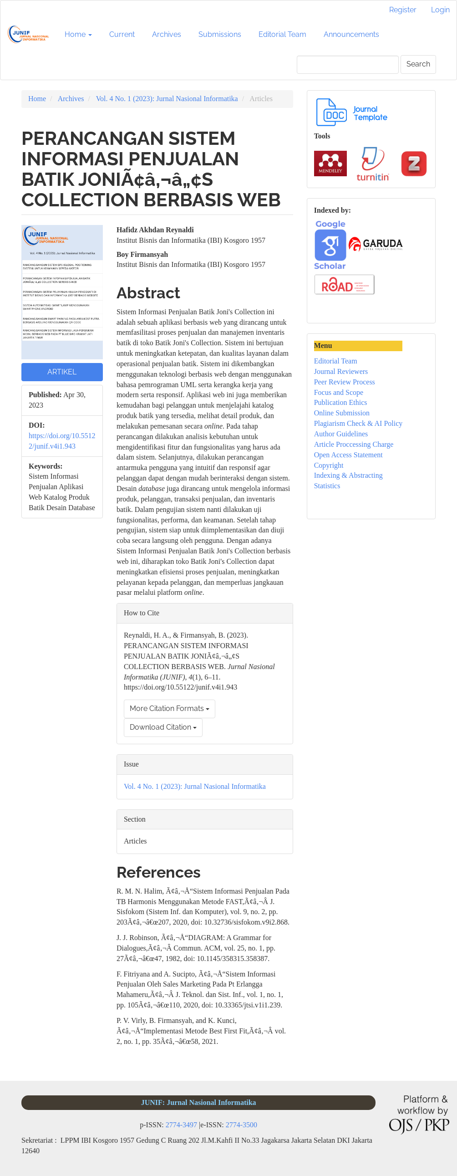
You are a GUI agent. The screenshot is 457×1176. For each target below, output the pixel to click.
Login (440, 9)
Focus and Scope (338, 392)
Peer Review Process (344, 382)
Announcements (351, 34)
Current (122, 34)
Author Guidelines (341, 434)
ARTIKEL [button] (61, 372)
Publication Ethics (340, 402)
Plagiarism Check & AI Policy (358, 423)
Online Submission (342, 413)
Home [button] (78, 34)
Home (37, 98)
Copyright (329, 465)
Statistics (327, 486)
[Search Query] (348, 65)
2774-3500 (241, 1125)
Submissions (219, 34)
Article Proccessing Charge (354, 444)
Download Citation (163, 727)
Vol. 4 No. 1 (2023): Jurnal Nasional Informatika (167, 98)
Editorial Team (282, 34)
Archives (166, 34)
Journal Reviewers (341, 371)
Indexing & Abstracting (348, 475)
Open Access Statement (348, 455)
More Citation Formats (169, 708)
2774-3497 (181, 1125)
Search (418, 64)
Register (402, 9)
